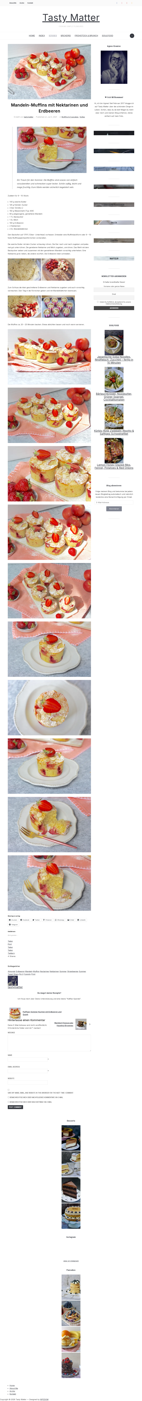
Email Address (14, 1067)
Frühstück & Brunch (86, 36)
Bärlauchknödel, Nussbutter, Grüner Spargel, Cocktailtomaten (114, 396)
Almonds (11, 971)
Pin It (21, 974)
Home (32, 36)
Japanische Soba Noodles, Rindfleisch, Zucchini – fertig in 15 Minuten (114, 359)
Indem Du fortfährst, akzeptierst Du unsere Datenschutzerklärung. (114, 303)
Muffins (36, 971)
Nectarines (44, 971)
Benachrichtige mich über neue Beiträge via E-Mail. (31, 1102)
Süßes (53, 36)
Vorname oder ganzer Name (114, 286)
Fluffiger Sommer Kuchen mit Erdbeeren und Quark (42, 1013)
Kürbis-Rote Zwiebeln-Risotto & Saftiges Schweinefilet (114, 432)
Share (16, 974)
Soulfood (107, 36)
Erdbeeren (20, 971)
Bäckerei (66, 36)
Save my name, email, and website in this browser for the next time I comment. (40, 1093)
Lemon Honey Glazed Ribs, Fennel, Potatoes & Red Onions (114, 466)
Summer (82, 971)
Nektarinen (54, 971)
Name (10, 1055)
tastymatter (28, 117)
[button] (49, 71)
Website (11, 1078)
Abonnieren (114, 509)
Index (42, 36)
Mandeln (29, 971)
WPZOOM (44, 1399)
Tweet (10, 974)
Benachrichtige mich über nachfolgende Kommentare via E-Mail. (36, 1097)
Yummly (27, 974)
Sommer (63, 971)
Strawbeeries (72, 971)
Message (11, 1033)
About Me (12, 3)
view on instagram (71, 1261)
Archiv (22, 3)
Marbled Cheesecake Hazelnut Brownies (63, 1024)
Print (33, 974)
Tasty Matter (71, 17)
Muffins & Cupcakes (70, 117)
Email (114, 294)
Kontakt (30, 3)
